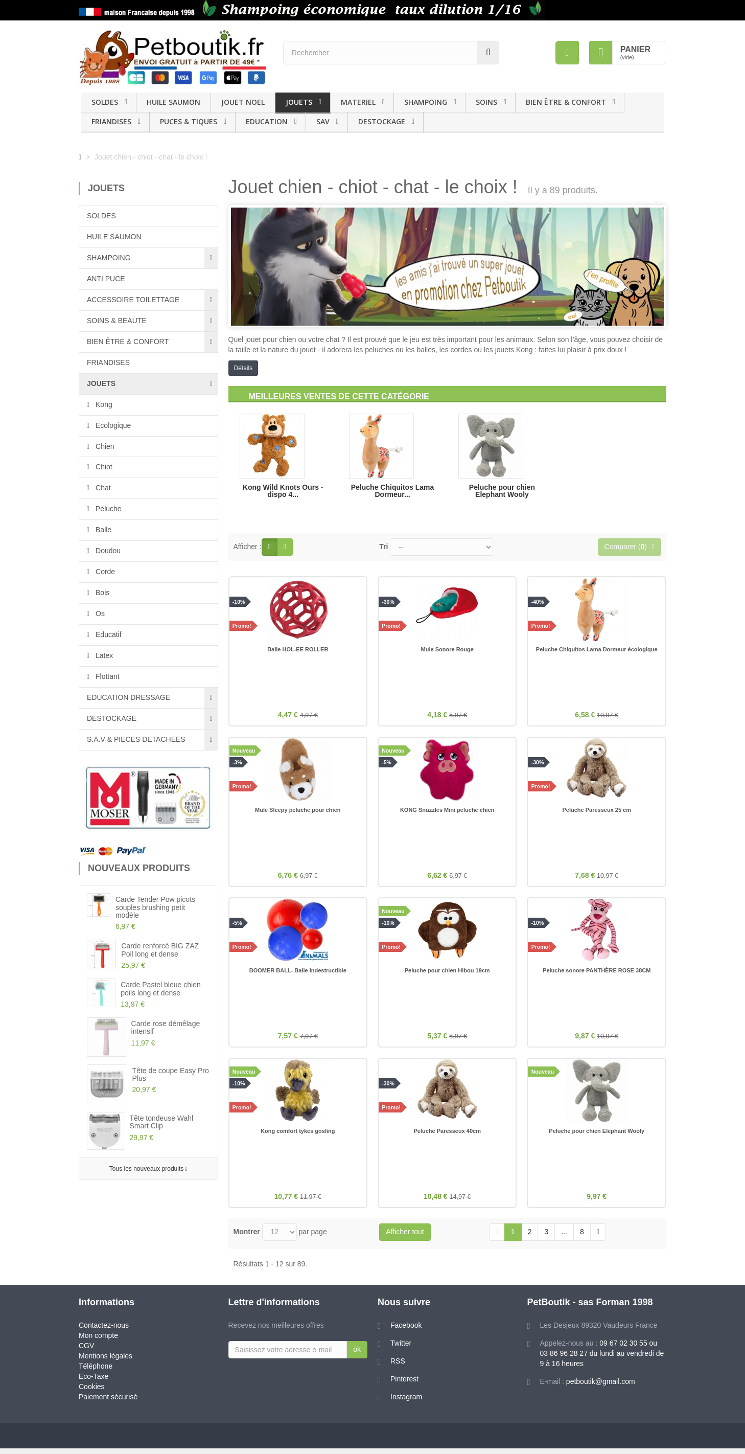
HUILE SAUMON (173, 102)
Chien (104, 446)
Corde (104, 571)
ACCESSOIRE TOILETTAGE (133, 300)
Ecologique (112, 425)
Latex (103, 655)
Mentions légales (105, 1361)
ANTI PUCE (106, 279)
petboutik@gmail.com (600, 1387)
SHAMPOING (425, 102)
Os (99, 613)
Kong (103, 404)
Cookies (92, 1392)
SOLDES (104, 102)
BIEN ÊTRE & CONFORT (566, 102)
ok (357, 1355)
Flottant (107, 676)
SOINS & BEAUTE (117, 320)
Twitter (400, 1349)
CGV (86, 1351)
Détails (243, 368)
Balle (102, 530)
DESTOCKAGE (381, 121)
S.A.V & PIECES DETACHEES (136, 739)
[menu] (567, 52)
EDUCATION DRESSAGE (128, 697)
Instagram (406, 1402)
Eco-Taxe (93, 1382)
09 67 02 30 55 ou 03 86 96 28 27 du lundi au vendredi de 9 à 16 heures (602, 1359)
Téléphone (95, 1372)
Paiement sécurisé (108, 1402)
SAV (323, 121)
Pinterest (404, 1384)
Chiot (103, 467)
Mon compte (98, 1341)
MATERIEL (358, 102)
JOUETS (299, 102)
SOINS (486, 102)
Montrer (247, 1237)
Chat (102, 488)
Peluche (107, 509)
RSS (397, 1366)
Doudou (107, 551)
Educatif (107, 634)
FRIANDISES (111, 121)
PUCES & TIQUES (188, 121)
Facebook (406, 1331)
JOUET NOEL (243, 102)
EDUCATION (267, 121)
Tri (383, 546)
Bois (101, 592)
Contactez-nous (104, 1331)
